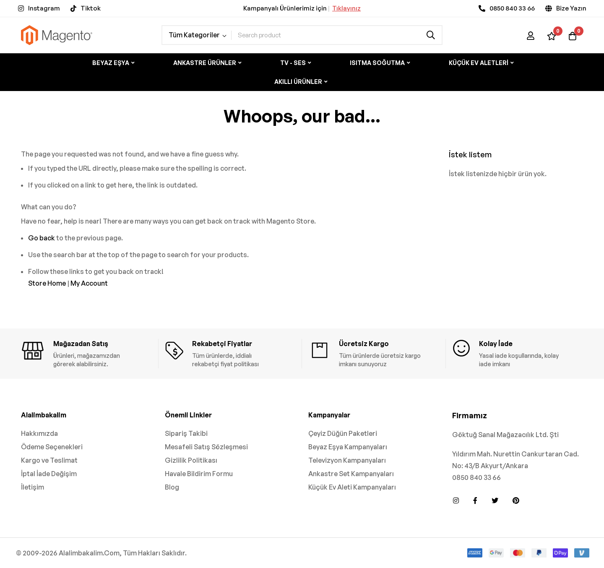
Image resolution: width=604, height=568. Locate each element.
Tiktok (91, 8)
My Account (89, 283)
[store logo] (56, 35)
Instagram (44, 8)
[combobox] (337, 35)
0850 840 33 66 (512, 8)
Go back (41, 238)
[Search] (431, 35)
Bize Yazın (571, 8)
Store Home (47, 283)
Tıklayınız (346, 8)
